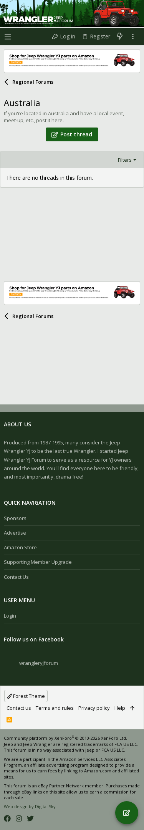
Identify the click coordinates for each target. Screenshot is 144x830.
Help (119, 707)
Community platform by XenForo (65, 738)
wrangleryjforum (38, 662)
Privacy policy (94, 707)
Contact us (16, 576)
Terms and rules (55, 707)
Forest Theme (26, 695)
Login (10, 615)
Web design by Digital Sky (30, 806)
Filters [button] (125, 159)
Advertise (15, 532)
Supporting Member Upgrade (38, 561)
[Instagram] (18, 818)
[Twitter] (30, 818)
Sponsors (15, 518)
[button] (7, 36)
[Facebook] (7, 818)
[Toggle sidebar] (132, 36)
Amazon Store (20, 547)
